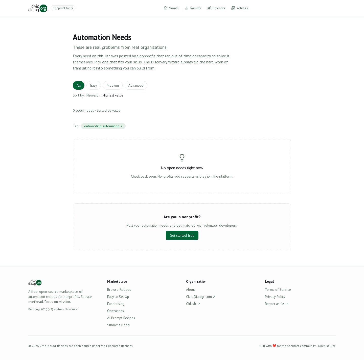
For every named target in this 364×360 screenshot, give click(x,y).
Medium (113, 85)
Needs (171, 8)
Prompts (216, 8)
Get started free (182, 235)
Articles (239, 8)
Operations (115, 310)
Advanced (135, 85)
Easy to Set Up (118, 296)
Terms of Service (278, 289)
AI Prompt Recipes (121, 318)
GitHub (193, 303)
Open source (327, 346)
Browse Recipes (119, 289)
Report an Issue (276, 303)
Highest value (113, 95)
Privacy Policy (275, 296)
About (190, 289)
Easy (93, 85)
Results (193, 8)
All (79, 85)
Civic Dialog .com (201, 296)
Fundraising (115, 303)
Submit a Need (118, 325)
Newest (92, 95)
